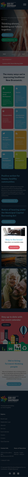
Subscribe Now (14, 247)
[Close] (24, 229)
